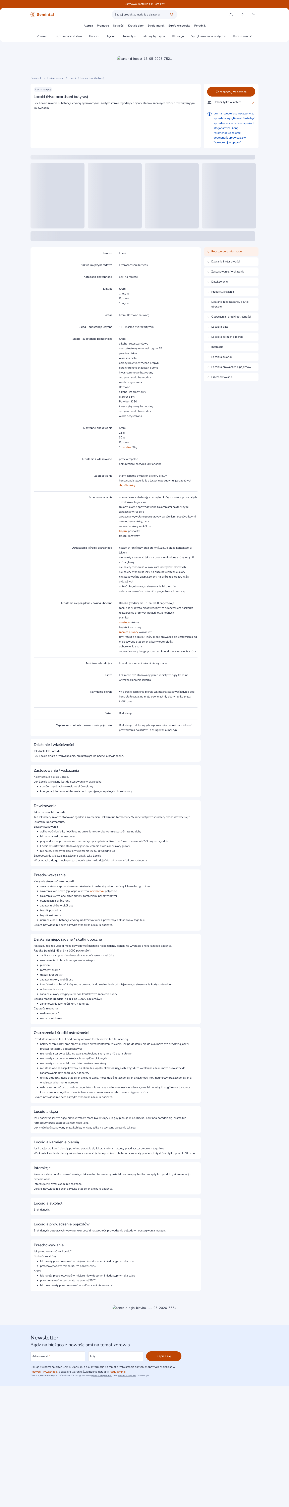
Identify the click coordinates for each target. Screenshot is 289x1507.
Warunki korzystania (127, 1375)
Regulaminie (118, 1372)
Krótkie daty (135, 26)
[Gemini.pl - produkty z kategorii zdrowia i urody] (42, 14)
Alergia (88, 26)
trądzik (123, 531)
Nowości (118, 26)
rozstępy (124, 622)
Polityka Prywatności (102, 1375)
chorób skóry (127, 485)
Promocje (103, 26)
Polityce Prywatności (44, 1372)
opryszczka (97, 891)
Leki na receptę (55, 78)
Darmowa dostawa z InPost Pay (144, 4)
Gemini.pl (36, 78)
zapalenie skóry (128, 632)
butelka (126, 447)
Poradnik (200, 26)
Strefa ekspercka (179, 26)
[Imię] (115, 1356)
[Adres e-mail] (58, 1356)
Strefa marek (156, 26)
